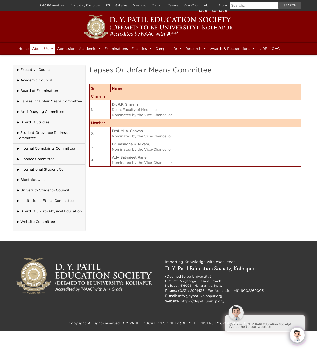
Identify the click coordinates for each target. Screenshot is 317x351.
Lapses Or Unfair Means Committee (51, 101)
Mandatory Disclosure (85, 5)
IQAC (275, 48)
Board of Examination (39, 90)
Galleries (121, 5)
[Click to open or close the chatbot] (297, 334)
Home (23, 48)
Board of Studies (34, 122)
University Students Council (44, 190)
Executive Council (36, 69)
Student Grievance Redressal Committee (44, 135)
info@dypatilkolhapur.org (200, 296)
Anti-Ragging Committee (42, 111)
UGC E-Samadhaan (52, 5)
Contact (157, 5)
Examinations (116, 48)
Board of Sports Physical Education (51, 211)
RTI (108, 5)
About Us (43, 49)
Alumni (208, 5)
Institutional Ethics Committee (47, 200)
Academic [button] (90, 49)
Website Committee (37, 221)
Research (195, 49)
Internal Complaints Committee (47, 148)
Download (139, 5)
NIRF (263, 48)
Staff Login (219, 10)
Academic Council (36, 80)
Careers (173, 5)
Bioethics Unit (32, 179)
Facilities (141, 49)
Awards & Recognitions (232, 49)
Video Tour (191, 5)
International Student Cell (42, 169)
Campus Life (168, 49)
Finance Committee (37, 159)
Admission (66, 48)
